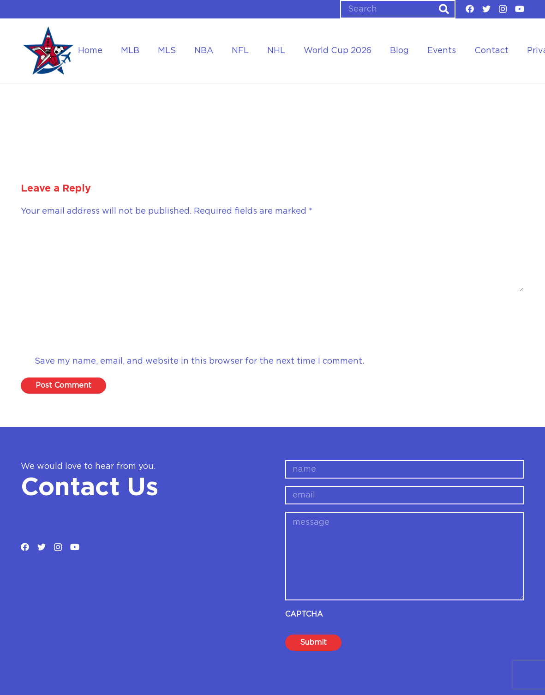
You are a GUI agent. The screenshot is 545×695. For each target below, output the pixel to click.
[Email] (272, 337)
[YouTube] (519, 9)
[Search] (397, 9)
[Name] (272, 310)
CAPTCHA (304, 614)
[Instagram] (503, 9)
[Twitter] (486, 9)
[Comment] (272, 259)
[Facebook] (470, 9)
